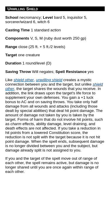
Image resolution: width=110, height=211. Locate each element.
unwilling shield (49, 80)
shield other (23, 80)
